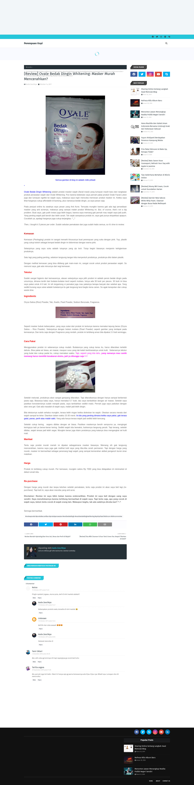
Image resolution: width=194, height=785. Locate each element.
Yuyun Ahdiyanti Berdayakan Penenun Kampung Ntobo (153, 139)
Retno (34, 587)
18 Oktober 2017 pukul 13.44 (46, 621)
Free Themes (38, 781)
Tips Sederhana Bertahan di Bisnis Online (155, 176)
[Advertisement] (74, 17)
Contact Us (166, 781)
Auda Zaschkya (31, 84)
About (158, 781)
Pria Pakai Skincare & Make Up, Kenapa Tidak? (154, 150)
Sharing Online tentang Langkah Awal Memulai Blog (154, 90)
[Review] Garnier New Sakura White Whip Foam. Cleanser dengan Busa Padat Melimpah (153, 201)
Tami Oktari (37, 651)
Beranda (29, 67)
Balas (34, 598)
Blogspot (54, 781)
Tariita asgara (38, 667)
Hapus (39, 598)
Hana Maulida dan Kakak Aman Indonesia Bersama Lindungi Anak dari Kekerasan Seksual (155, 126)
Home (151, 781)
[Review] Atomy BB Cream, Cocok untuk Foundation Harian (155, 187)
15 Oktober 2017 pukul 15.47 (46, 605)
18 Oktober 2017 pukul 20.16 (46, 637)
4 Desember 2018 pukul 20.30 (41, 654)
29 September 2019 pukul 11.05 (41, 670)
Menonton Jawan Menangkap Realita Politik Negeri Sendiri (153, 113)
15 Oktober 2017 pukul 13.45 (40, 590)
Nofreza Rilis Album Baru (151, 100)
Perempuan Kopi (33, 43)
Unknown (42, 618)
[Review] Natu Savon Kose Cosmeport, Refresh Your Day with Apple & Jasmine (155, 163)
